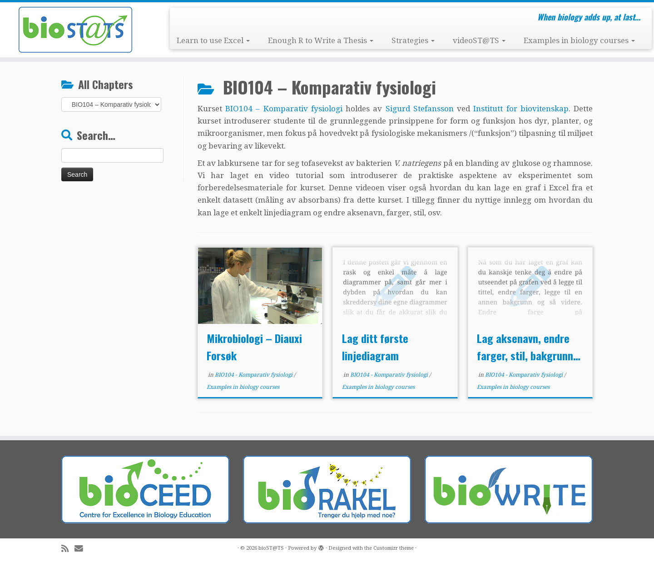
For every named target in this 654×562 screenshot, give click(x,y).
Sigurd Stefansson (420, 108)
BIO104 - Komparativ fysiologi (254, 375)
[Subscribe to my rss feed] (67, 548)
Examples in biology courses (579, 40)
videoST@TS (479, 40)
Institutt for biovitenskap (520, 108)
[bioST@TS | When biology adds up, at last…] (75, 30)
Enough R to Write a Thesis (320, 40)
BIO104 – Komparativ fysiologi (283, 108)
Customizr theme (393, 548)
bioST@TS (271, 548)
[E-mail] (81, 548)
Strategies (413, 40)
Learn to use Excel (213, 40)
